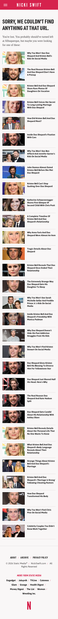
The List (30, 589)
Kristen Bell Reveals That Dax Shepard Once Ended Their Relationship (41, 268)
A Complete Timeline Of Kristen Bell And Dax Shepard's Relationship (38, 219)
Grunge (23, 584)
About (13, 557)
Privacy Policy (40, 557)
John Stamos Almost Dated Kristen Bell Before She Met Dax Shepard (40, 170)
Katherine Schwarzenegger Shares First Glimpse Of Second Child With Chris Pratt (41, 203)
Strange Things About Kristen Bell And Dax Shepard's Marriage (41, 464)
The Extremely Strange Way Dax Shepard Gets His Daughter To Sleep (40, 284)
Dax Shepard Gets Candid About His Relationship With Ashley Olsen (40, 415)
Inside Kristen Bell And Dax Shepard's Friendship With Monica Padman (40, 317)
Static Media (20, 563)
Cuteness (44, 580)
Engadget (11, 580)
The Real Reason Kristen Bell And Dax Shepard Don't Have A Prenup (41, 72)
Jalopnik (23, 580)
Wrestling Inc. (29, 593)
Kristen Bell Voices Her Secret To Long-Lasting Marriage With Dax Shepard (41, 105)
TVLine (33, 580)
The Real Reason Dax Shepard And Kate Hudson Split (39, 398)
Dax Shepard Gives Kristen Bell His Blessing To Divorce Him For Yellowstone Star (40, 366)
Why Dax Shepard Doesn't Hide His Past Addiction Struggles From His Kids (39, 333)
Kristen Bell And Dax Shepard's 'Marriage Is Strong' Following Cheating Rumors (41, 480)
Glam (14, 584)
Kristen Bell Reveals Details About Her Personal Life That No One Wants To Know (41, 431)
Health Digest (37, 584)
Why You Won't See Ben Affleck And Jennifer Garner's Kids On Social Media (41, 154)
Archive (24, 557)
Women (41, 589)
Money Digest (17, 589)
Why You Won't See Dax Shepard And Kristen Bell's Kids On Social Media (39, 56)
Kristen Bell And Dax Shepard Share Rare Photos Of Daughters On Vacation (41, 88)
